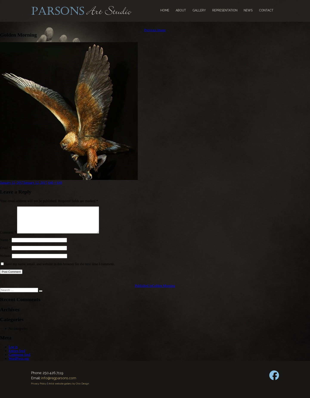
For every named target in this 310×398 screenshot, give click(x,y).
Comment (8, 237)
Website (5, 261)
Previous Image (155, 30)
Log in (13, 352)
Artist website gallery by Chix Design (68, 388)
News (248, 10)
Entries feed (17, 356)
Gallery (199, 10)
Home (164, 10)
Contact (266, 10)
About (181, 10)
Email (5, 253)
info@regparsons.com (58, 383)
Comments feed (19, 360)
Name (5, 245)
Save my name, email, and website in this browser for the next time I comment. (60, 269)
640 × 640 (55, 182)
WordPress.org (19, 363)
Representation (224, 10)
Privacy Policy (38, 388)
